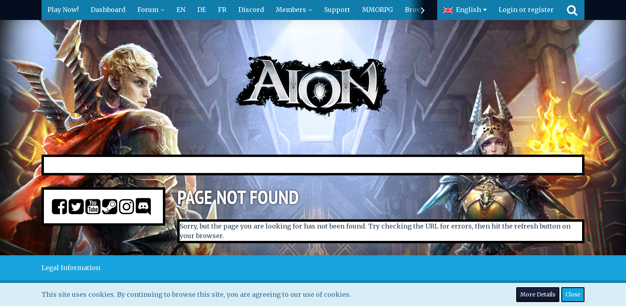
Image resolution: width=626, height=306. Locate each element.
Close (572, 294)
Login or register (526, 10)
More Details (537, 294)
